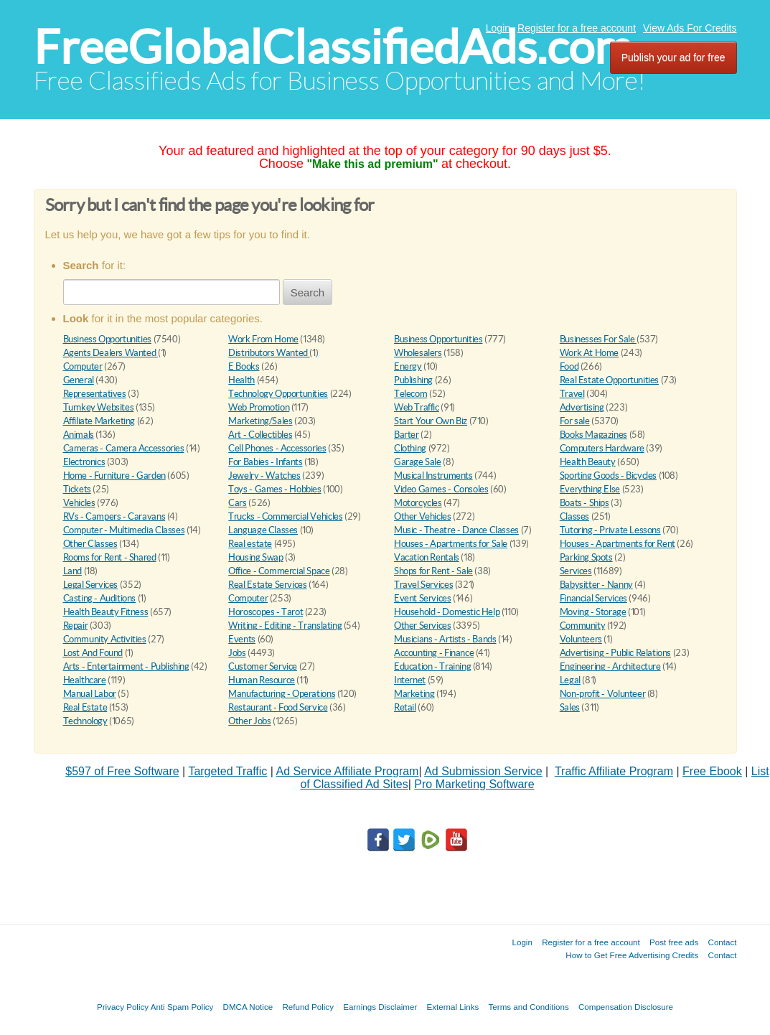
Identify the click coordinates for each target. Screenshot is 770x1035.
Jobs (236, 652)
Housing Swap (255, 557)
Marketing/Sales (260, 421)
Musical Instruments (433, 475)
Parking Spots (586, 557)
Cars (237, 502)
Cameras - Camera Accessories (123, 448)
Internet (410, 680)
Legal (570, 680)
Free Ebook (712, 771)
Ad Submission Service (483, 771)
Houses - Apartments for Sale (450, 543)
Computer (83, 366)
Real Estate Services (267, 584)
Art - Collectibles (260, 434)
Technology (85, 721)
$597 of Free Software (122, 771)
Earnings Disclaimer (380, 1006)
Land (72, 571)
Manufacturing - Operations (281, 693)
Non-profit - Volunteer (602, 693)
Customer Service (262, 666)
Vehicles (79, 502)
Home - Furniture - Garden (114, 475)
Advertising (582, 407)
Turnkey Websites (98, 407)
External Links (453, 1006)
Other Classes (90, 543)
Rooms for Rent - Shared (109, 557)
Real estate (250, 543)
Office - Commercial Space (278, 571)
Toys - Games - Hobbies (274, 489)
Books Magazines (593, 434)
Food (569, 366)
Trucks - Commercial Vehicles (285, 516)
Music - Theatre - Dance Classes (456, 530)
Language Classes (263, 530)
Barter (406, 434)
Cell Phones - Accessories (277, 448)
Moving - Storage (593, 612)
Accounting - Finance (434, 652)
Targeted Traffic (227, 771)
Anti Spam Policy (182, 1006)
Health (241, 380)
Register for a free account (576, 28)
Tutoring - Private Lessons (610, 530)
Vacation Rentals (426, 557)
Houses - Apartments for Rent (617, 543)
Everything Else (590, 489)
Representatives (94, 393)
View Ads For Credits (689, 28)
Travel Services (423, 584)
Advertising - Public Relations (615, 652)
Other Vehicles (422, 516)
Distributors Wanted (268, 352)
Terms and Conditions (529, 1006)
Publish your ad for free (673, 57)
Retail (405, 707)
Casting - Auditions (99, 598)
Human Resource (261, 680)
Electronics (84, 461)
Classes (574, 516)
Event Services (422, 598)
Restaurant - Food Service (277, 707)
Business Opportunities (107, 339)
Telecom (410, 393)
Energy (408, 366)
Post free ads (673, 942)
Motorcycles (418, 502)
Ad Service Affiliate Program (347, 771)
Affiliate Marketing (99, 421)
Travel (572, 393)
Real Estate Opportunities (609, 380)
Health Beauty (588, 461)
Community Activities (104, 639)
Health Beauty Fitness (106, 612)
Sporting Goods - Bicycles (608, 475)
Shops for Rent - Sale (433, 571)
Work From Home (263, 339)
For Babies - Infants (265, 461)
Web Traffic (416, 407)
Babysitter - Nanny (596, 584)
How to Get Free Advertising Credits (631, 955)
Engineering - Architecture (610, 666)
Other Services (422, 625)
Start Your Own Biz (430, 421)
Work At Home (589, 352)
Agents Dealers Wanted (110, 352)
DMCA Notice (248, 1006)
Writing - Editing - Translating (285, 625)
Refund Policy (308, 1006)
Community (583, 625)
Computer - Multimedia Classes (124, 530)
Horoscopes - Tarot (265, 612)
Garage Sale (417, 461)
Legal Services (90, 584)
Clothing (410, 448)
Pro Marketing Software (474, 784)
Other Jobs (249, 721)
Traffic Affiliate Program (614, 771)
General (78, 380)
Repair (75, 625)
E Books (243, 366)
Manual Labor (89, 693)
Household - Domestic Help (446, 612)
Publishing (413, 380)
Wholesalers (418, 352)
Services (576, 571)
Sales (570, 707)
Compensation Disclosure (625, 1006)
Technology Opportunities (278, 393)
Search (308, 292)
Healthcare (84, 680)
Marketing (414, 693)
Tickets (77, 489)
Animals (78, 434)
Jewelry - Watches (264, 475)
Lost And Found (93, 652)
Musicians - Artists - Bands (445, 639)
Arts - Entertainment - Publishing (126, 666)
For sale (575, 421)
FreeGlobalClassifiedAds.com (333, 47)
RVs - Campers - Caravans (114, 516)
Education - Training (432, 666)
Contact (722, 942)
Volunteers (581, 639)
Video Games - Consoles (441, 489)
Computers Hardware (602, 448)
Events (241, 639)
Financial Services (593, 598)
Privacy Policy (123, 1006)
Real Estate (85, 707)
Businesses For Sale (598, 339)
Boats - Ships (584, 502)
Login (498, 28)
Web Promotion (258, 407)
